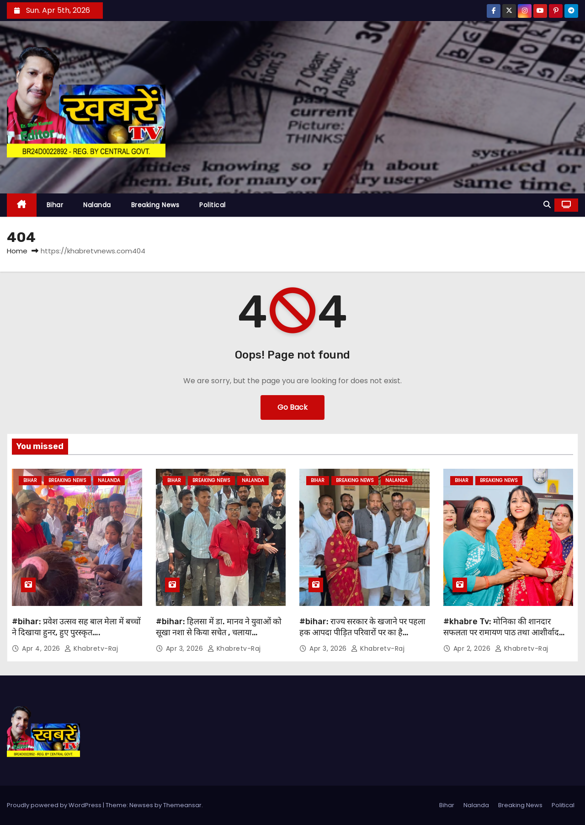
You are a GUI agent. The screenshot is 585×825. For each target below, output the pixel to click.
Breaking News (155, 204)
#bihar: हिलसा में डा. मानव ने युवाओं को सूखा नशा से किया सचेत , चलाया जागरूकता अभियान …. (219, 632)
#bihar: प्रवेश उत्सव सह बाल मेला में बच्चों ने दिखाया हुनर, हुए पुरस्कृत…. (76, 627)
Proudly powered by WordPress (55, 805)
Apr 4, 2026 (42, 648)
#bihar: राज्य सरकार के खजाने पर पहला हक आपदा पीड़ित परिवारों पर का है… (362, 627)
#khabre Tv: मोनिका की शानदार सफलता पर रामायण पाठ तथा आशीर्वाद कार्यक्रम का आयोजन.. (501, 632)
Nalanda (97, 204)
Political (212, 204)
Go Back (292, 407)
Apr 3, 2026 (185, 648)
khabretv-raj (91, 648)
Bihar (55, 204)
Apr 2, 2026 (473, 648)
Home (17, 251)
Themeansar (182, 805)
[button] (547, 204)
